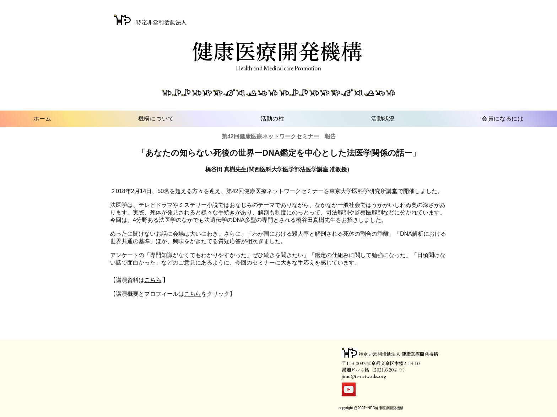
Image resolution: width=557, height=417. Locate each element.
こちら (192, 294)
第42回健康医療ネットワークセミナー (270, 136)
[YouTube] (349, 389)
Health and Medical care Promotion (278, 68)
